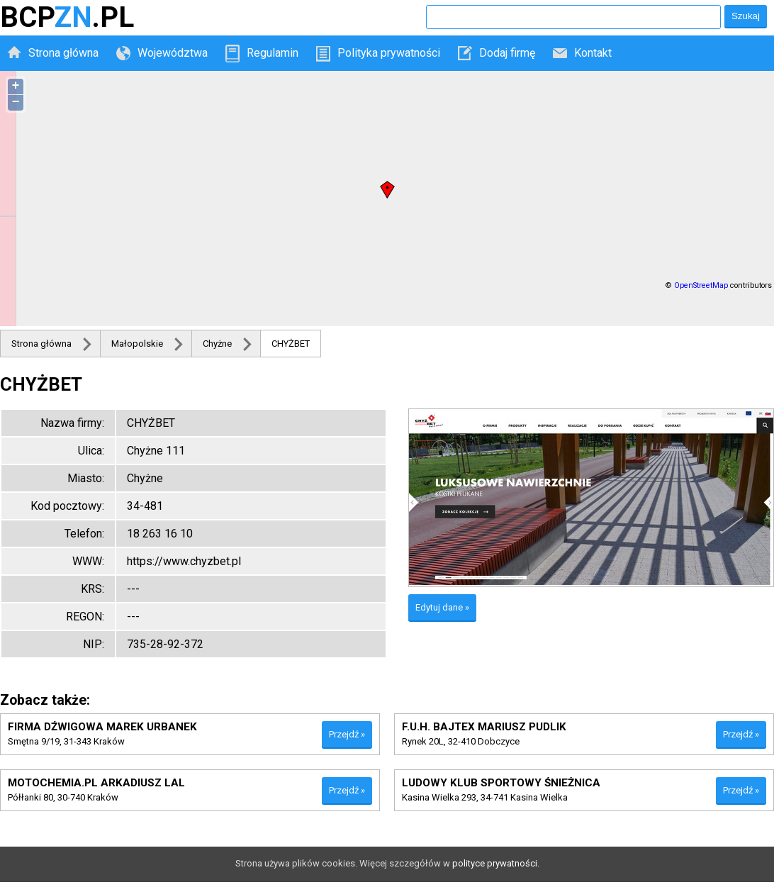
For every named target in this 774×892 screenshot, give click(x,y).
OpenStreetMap (701, 285)
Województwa (173, 53)
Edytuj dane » (442, 607)
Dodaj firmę (507, 53)
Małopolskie (137, 343)
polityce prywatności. (495, 863)
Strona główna (63, 53)
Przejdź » (347, 734)
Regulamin (272, 53)
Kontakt (593, 53)
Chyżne (217, 343)
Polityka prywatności (388, 53)
